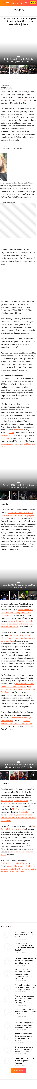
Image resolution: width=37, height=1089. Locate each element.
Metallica (15, 809)
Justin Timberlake (21, 801)
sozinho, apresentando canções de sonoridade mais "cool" (16, 723)
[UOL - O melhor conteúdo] (6, 3)
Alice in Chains (24, 812)
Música (18, 9)
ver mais (18, 1071)
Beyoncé (4, 801)
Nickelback (7, 863)
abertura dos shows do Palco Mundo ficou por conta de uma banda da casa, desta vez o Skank (18, 638)
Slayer (11, 433)
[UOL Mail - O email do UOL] (26, 2)
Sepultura (4, 435)
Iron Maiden (21, 100)
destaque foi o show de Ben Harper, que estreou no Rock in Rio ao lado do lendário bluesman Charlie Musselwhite (18, 869)
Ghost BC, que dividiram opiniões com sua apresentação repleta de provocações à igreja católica (18, 818)
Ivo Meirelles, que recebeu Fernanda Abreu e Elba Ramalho (18, 689)
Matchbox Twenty (20, 863)
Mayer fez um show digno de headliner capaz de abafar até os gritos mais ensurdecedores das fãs (17, 624)
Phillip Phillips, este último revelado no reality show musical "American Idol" (17, 612)
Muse (10, 801)
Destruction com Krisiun (10, 444)
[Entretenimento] (16, 3)
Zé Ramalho (5, 438)
